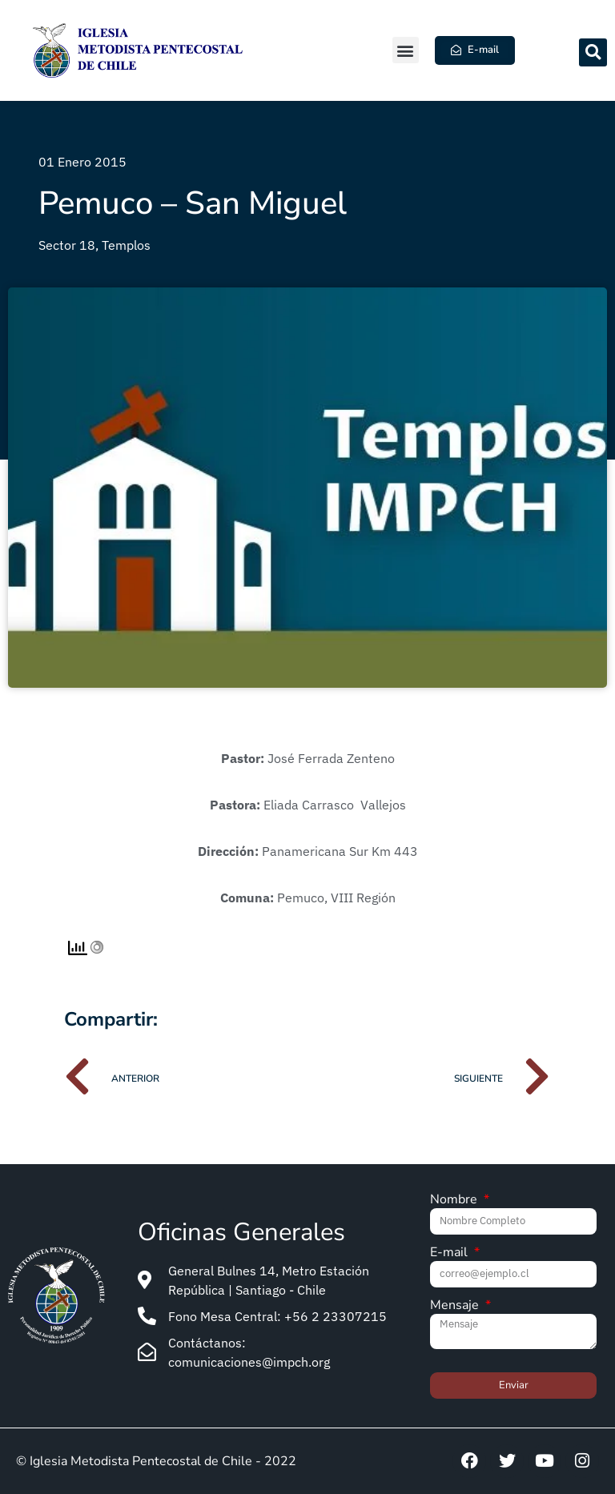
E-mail (450, 1253)
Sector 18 (66, 245)
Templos (126, 245)
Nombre (455, 1200)
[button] (405, 50)
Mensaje (456, 1306)
